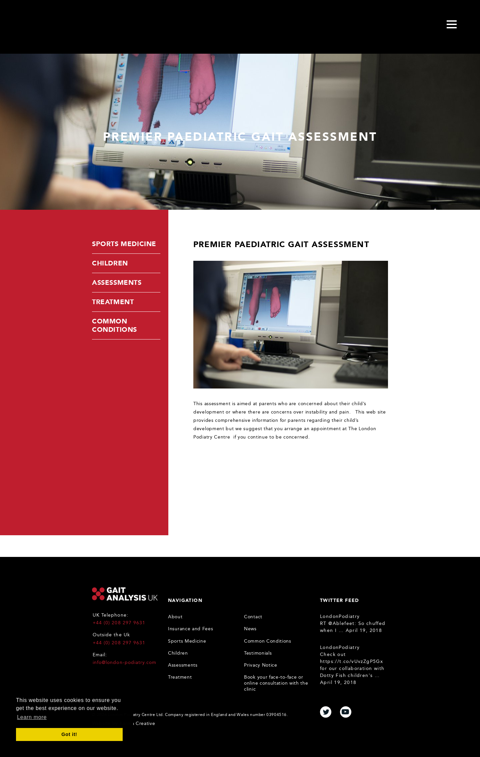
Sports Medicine (124, 244)
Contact (253, 617)
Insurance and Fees (190, 629)
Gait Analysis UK (125, 594)
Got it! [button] (69, 734)
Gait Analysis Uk (68, 25)
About (175, 617)
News (250, 629)
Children (110, 263)
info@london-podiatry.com (124, 662)
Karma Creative (137, 723)
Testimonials (258, 653)
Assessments (117, 282)
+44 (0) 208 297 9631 (119, 623)
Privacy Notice (260, 665)
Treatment (113, 302)
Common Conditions (114, 325)
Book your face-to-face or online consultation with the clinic (276, 683)
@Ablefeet (341, 623)
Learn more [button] (32, 717)
